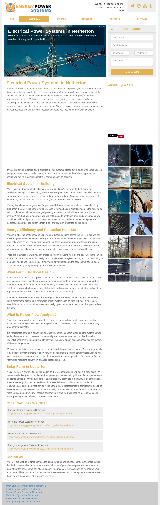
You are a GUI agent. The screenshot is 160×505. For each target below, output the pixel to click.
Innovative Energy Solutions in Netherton (26, 486)
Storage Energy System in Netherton (24, 492)
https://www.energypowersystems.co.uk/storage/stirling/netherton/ (40, 413)
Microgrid (87, 19)
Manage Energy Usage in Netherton (23, 501)
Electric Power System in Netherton (23, 489)
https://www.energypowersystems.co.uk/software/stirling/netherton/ (41, 448)
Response (115, 19)
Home (11, 19)
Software (142, 19)
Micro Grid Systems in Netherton (22, 495)
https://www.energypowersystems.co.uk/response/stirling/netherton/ (41, 437)
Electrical (34, 19)
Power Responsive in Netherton (21, 498)
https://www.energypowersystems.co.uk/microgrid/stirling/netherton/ (41, 425)
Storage (61, 19)
